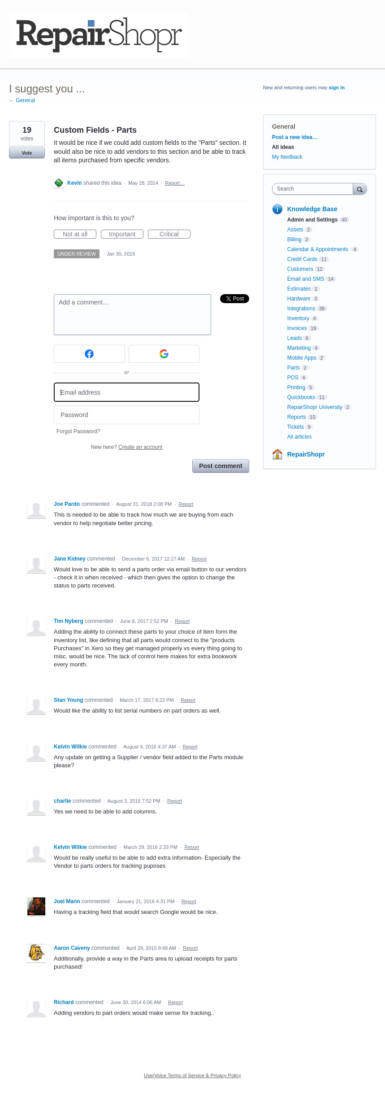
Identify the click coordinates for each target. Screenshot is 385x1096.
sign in (336, 87)
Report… (175, 183)
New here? (126, 447)
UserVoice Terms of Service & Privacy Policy (192, 1075)
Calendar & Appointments (318, 249)
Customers (300, 269)
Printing (296, 387)
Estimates (299, 289)
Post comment (220, 466)
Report (185, 504)
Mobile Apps (301, 358)
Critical (175, 235)
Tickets (295, 427)
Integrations (301, 308)
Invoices (297, 328)
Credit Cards (302, 259)
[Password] (126, 415)
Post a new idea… (295, 137)
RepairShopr (306, 454)
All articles (299, 437)
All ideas (283, 147)
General (283, 126)
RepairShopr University (314, 407)
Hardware (299, 299)
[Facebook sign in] (89, 354)
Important (126, 235)
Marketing (299, 348)
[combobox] (315, 189)
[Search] (360, 188)
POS (292, 377)
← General (22, 100)
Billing (294, 239)
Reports (296, 417)
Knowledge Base (312, 209)
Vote (27, 153)
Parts (293, 368)
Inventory (298, 318)
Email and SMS (305, 279)
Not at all (79, 235)
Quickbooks (301, 397)
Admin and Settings (312, 220)
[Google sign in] (164, 354)
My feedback (287, 157)
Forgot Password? (78, 431)
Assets (295, 229)
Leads (294, 338)
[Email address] (126, 392)
